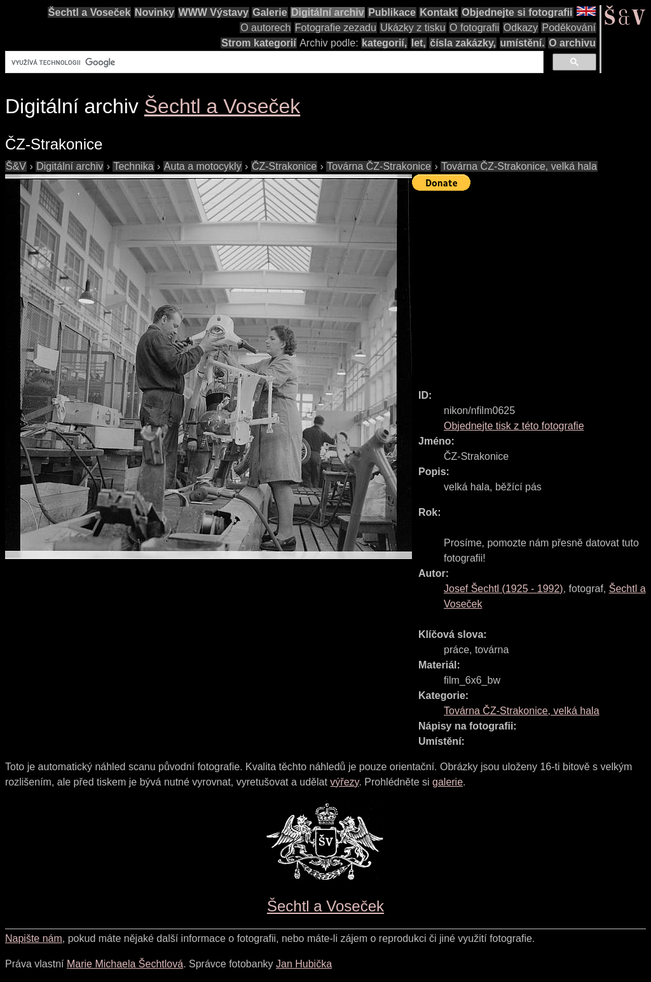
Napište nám (33, 938)
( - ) (503, 588)
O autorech (265, 27)
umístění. (522, 43)
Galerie (269, 12)
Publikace (392, 12)
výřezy (344, 782)
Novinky (154, 12)
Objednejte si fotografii (517, 12)
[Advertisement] (531, 284)
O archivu (572, 43)
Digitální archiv (327, 12)
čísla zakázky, (463, 43)
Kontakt (439, 12)
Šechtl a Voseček (89, 12)
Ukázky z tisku (412, 27)
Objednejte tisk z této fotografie (514, 425)
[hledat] (273, 62)
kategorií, (384, 43)
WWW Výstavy (214, 12)
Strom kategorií (258, 43)
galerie (447, 782)
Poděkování (569, 27)
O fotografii (474, 27)
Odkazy (521, 27)
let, (418, 43)
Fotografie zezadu (335, 27)
